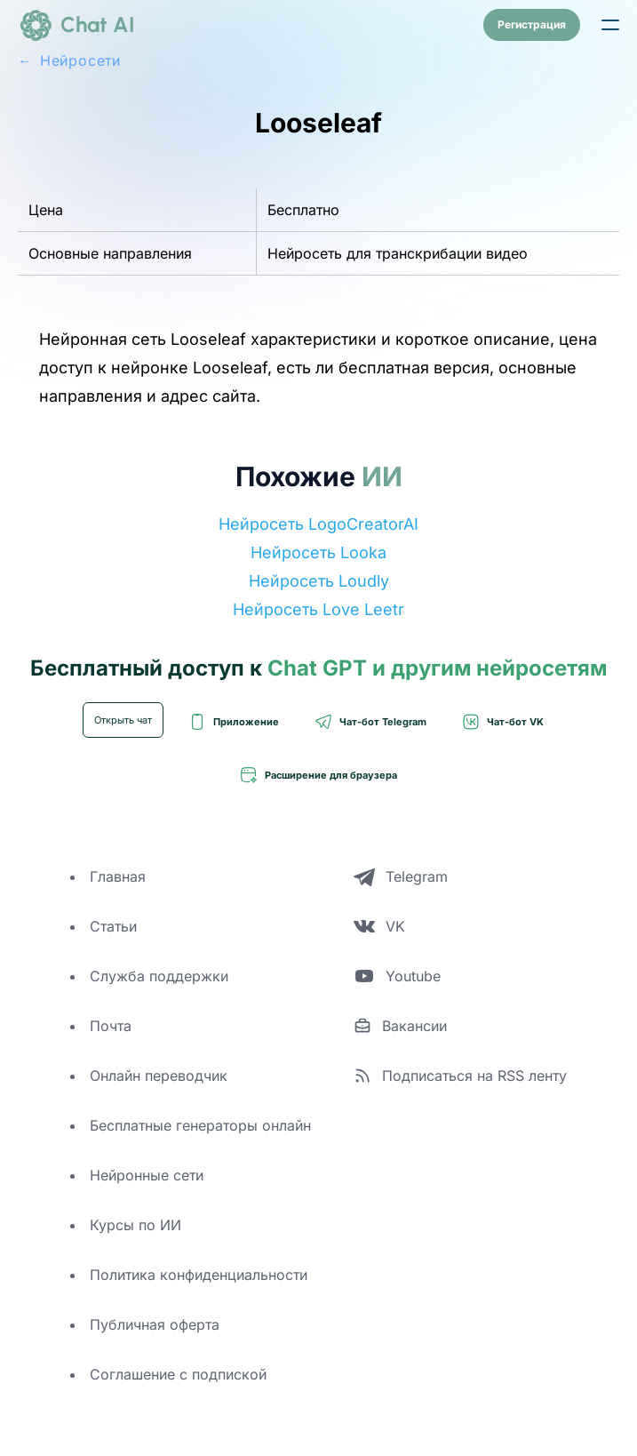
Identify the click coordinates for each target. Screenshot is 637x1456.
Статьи (113, 926)
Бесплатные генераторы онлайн (200, 1125)
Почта (110, 1026)
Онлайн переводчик (158, 1075)
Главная (118, 876)
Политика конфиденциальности (198, 1275)
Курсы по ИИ (135, 1225)
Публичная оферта (154, 1324)
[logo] (76, 25)
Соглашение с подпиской (178, 1374)
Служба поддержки (159, 976)
